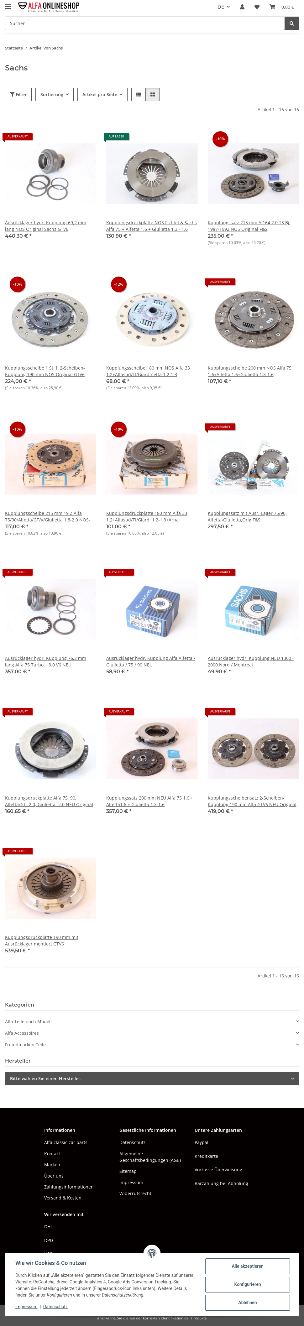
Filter (18, 94)
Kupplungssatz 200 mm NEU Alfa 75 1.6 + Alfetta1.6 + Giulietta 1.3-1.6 (149, 801)
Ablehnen (247, 1302)
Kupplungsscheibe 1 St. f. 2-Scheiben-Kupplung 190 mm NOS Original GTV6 (45, 371)
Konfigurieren (247, 1284)
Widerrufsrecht (135, 1193)
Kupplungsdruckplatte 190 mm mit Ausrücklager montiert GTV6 (41, 940)
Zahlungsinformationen (69, 1187)
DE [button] (221, 6)
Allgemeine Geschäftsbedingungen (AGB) (150, 1157)
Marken (52, 1165)
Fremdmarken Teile (25, 1045)
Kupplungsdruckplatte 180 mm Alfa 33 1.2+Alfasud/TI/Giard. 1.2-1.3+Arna (146, 516)
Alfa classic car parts (65, 1142)
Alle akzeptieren (247, 1266)
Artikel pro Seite (99, 94)
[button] (242, 7)
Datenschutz (55, 1306)
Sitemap (128, 1171)
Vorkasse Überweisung (218, 1170)
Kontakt (52, 1154)
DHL (48, 1227)
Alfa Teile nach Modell (28, 1021)
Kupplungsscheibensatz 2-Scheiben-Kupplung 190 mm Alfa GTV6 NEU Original (252, 801)
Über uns (54, 1176)
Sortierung (51, 94)
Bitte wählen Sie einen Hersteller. (45, 1078)
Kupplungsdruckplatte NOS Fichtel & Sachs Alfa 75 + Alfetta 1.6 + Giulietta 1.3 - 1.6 (151, 226)
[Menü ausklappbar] (8, 4)
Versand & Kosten (62, 1198)
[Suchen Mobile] (145, 23)
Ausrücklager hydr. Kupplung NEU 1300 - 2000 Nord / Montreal (251, 661)
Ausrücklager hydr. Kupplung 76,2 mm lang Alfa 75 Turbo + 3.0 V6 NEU (45, 661)
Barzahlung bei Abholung (221, 1183)
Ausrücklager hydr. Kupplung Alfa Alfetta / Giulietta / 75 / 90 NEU (150, 661)
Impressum (26, 1306)
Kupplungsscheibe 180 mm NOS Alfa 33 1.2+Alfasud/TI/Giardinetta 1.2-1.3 (148, 371)
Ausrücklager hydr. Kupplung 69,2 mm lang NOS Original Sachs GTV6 (45, 226)
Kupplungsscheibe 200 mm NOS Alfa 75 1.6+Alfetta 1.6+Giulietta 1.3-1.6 (249, 371)
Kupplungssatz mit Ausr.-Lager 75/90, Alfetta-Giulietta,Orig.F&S (247, 516)
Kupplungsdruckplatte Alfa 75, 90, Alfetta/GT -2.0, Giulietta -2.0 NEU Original (49, 801)
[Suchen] (292, 23)
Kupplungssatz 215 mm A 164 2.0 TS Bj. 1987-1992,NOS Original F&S (249, 226)
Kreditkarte (206, 1156)
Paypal (201, 1142)
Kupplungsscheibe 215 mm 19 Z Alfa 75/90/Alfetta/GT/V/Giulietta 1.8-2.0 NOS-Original (47, 516)
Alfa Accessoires (22, 1033)
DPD (48, 1240)
